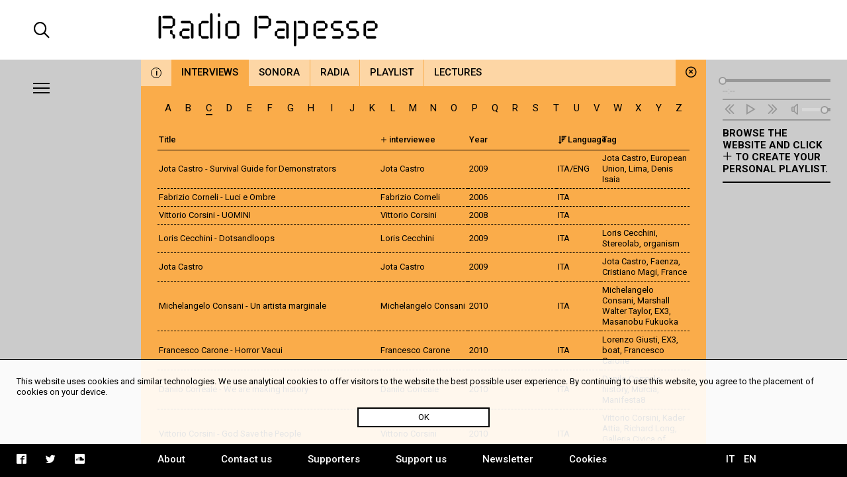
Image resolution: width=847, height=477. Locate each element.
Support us (421, 459)
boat (611, 350)
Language (582, 139)
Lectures (458, 72)
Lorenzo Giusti (630, 339)
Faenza (664, 261)
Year (478, 139)
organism (661, 243)
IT (730, 459)
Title (167, 139)
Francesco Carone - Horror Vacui (221, 350)
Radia (334, 72)
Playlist (392, 72)
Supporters (334, 459)
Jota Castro (624, 158)
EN (750, 459)
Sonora (279, 72)
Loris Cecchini (629, 233)
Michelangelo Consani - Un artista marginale (242, 306)
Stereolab (620, 243)
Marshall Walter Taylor (636, 305)
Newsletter (507, 459)
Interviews (209, 72)
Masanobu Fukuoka (640, 322)
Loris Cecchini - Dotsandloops (217, 238)
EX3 (661, 311)
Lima (638, 169)
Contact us (246, 459)
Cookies (588, 459)
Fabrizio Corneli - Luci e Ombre (217, 197)
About (171, 459)
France (674, 272)
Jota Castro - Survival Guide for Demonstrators (247, 169)
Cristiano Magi (629, 272)
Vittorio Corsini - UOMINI (205, 215)
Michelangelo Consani (628, 295)
